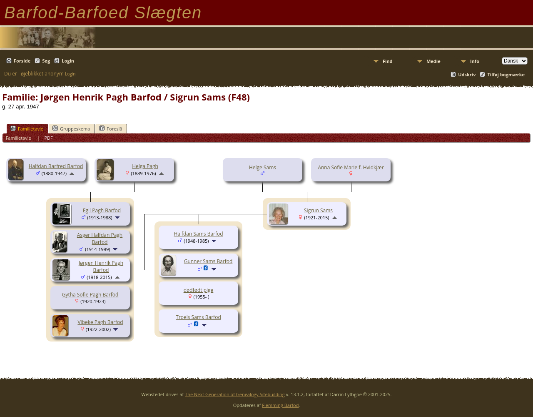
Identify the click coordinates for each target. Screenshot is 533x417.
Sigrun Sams (318, 210)
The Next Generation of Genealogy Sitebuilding (235, 394)
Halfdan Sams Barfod (198, 233)
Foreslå (110, 128)
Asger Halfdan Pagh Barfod (99, 238)
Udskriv (467, 74)
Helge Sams (262, 167)
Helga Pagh (145, 166)
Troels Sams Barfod (198, 317)
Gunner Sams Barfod (208, 261)
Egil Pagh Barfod (102, 210)
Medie (433, 61)
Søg (46, 61)
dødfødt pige (199, 290)
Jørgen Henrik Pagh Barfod (101, 266)
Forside (22, 61)
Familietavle (26, 128)
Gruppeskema (71, 128)
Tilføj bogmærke (506, 74)
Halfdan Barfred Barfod (56, 166)
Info (474, 61)
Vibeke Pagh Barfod (100, 322)
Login (68, 61)
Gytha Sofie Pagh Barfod (90, 294)
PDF (48, 138)
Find (388, 61)
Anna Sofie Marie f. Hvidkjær (351, 167)
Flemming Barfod (280, 405)
